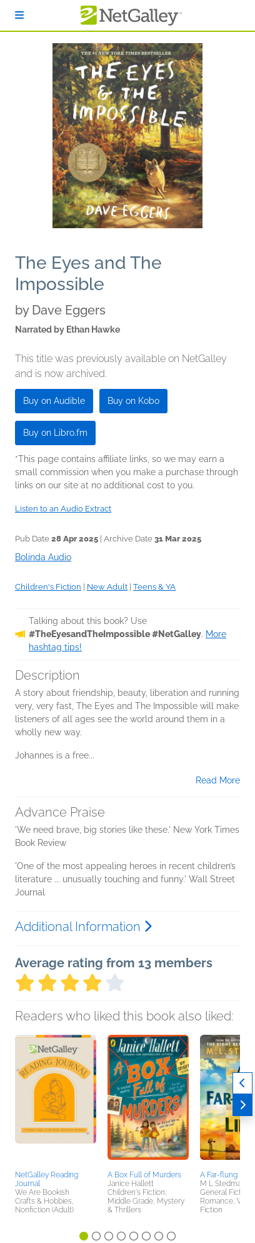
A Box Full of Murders (144, 1174)
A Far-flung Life (226, 1174)
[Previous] (242, 1083)
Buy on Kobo (133, 401)
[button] (55, 1100)
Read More (218, 780)
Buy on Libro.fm (55, 433)
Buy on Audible (54, 401)
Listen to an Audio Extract (63, 508)
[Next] (242, 1105)
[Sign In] (19, 15)
